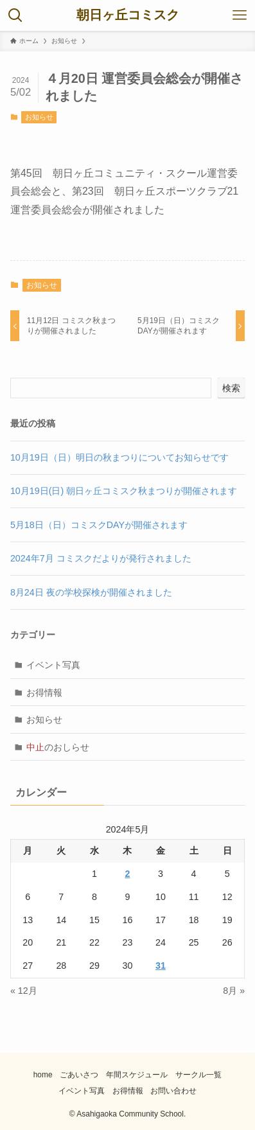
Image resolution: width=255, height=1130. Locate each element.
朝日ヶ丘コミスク (127, 15)
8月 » (234, 990)
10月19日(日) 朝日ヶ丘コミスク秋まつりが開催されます (123, 491)
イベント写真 (53, 665)
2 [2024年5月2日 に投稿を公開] (127, 874)
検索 (231, 388)
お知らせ (39, 117)
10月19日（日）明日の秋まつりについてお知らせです (119, 457)
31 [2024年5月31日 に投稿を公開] (160, 965)
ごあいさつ (79, 1074)
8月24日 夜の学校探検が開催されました (91, 592)
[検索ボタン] (15, 15)
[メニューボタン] (239, 15)
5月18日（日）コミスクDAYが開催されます (99, 525)
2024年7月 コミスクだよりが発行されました (100, 558)
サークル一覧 (198, 1074)
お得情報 (44, 692)
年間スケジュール (137, 1074)
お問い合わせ (173, 1090)
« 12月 (23, 990)
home (43, 1074)
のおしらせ (57, 747)
